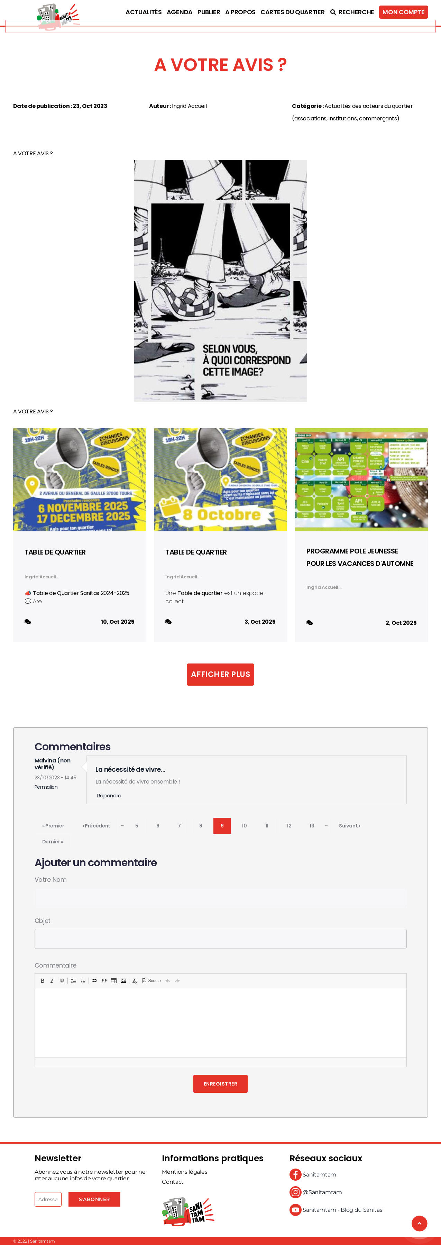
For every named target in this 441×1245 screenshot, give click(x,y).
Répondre (109, 795)
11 (270, 824)
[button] (42, 980)
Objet (42, 920)
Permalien (46, 787)
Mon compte (404, 12)
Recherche (351, 12)
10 (248, 824)
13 (315, 824)
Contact (173, 1182)
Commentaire (55, 965)
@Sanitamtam (316, 1192)
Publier (208, 12)
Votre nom (51, 879)
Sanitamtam (313, 1174)
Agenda (180, 12)
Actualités (144, 12)
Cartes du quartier (292, 12)
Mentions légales (184, 1172)
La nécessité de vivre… (130, 769)
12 (292, 824)
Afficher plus (220, 674)
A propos (240, 12)
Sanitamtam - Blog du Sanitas (336, 1210)
